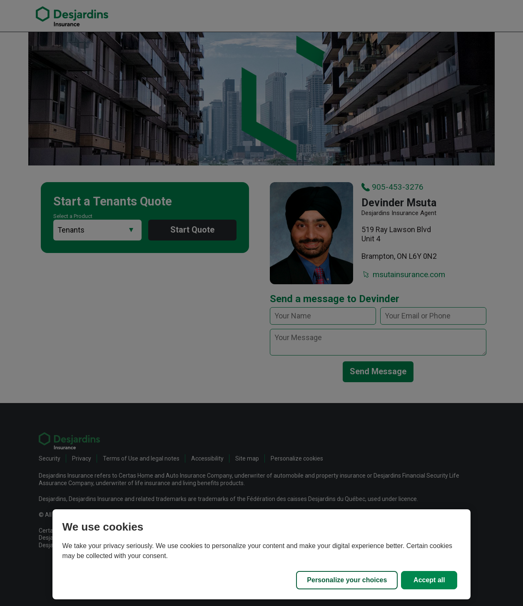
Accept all (429, 579)
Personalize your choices (347, 579)
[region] (261, 554)
